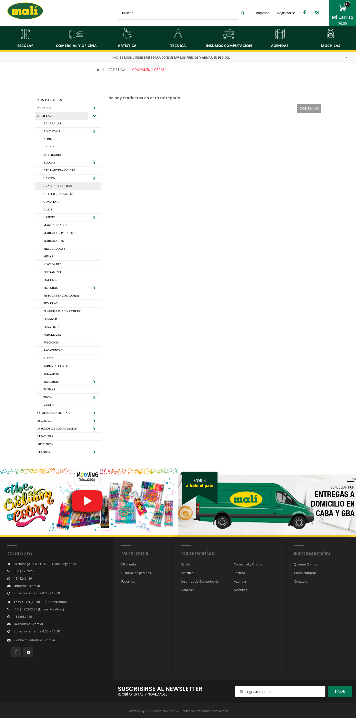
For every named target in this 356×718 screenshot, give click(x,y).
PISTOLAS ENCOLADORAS (62, 295)
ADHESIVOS (52, 131)
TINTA (48, 397)
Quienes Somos (305, 564)
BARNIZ (49, 147)
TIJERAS (49, 389)
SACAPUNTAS (53, 350)
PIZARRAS (51, 303)
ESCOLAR (44, 420)
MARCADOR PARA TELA (60, 233)
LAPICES (50, 217)
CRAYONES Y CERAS (148, 69)
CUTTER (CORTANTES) (59, 194)
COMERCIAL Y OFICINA (53, 413)
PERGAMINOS (53, 272)
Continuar (309, 108)
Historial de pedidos (136, 573)
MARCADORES (54, 241)
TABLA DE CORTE (56, 366)
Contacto (300, 581)
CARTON (49, 178)
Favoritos (128, 581)
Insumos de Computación (200, 581)
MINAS (48, 256)
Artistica (187, 573)
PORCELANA (52, 334)
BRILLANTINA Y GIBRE (59, 170)
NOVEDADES (52, 264)
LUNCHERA (45, 436)
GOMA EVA (51, 201)
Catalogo (187, 590)
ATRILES (49, 139)
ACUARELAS (52, 123)
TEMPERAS (51, 381)
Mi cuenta (128, 564)
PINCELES (50, 280)
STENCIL (50, 358)
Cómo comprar (305, 573)
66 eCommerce (157, 711)
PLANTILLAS (52, 327)
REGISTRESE (143, 57)
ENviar (340, 691)
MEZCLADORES (54, 248)
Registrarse (286, 13)
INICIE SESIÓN (122, 57)
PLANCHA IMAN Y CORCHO (62, 311)
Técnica (239, 573)
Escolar (186, 564)
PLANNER (50, 319)
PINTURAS (51, 287)
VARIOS (49, 405)
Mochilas (240, 590)
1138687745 (23, 616)
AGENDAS (44, 108)
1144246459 (23, 578)
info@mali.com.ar (27, 586)
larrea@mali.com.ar (28, 624)
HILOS (48, 209)
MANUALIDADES (55, 225)
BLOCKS (49, 162)
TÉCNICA (43, 452)
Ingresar (262, 13)
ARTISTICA (116, 69)
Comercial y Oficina (248, 564)
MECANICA (45, 444)
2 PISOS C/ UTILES (49, 100)
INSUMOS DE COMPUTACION (57, 428)
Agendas (240, 581)
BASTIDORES (53, 154)
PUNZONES (51, 342)
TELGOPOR (51, 374)
